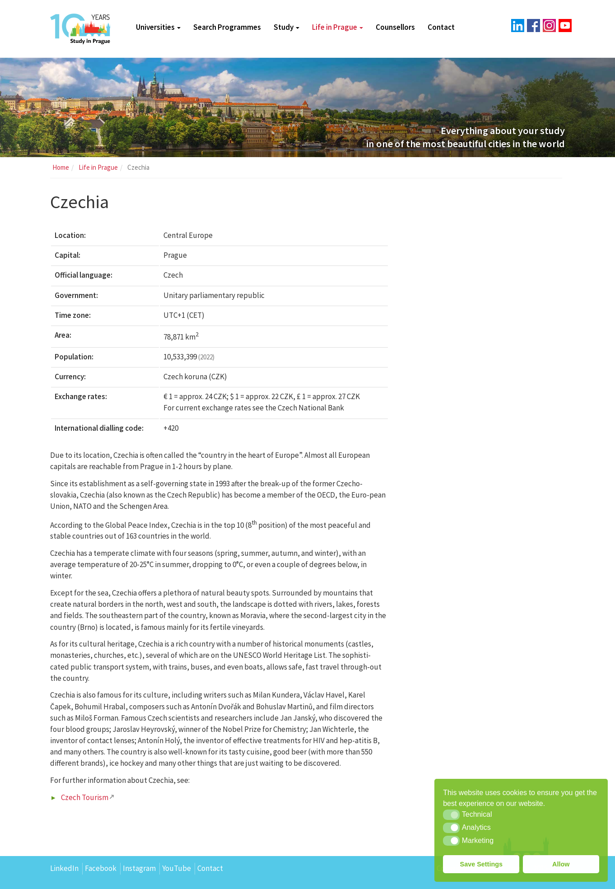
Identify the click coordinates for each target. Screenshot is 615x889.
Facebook (100, 868)
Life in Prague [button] (337, 27)
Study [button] (286, 27)
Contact (441, 27)
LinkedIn (64, 868)
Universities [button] (158, 27)
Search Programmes (227, 27)
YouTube (176, 868)
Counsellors (395, 27)
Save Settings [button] (481, 864)
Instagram (139, 868)
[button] (451, 814)
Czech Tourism (84, 797)
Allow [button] (560, 864)
